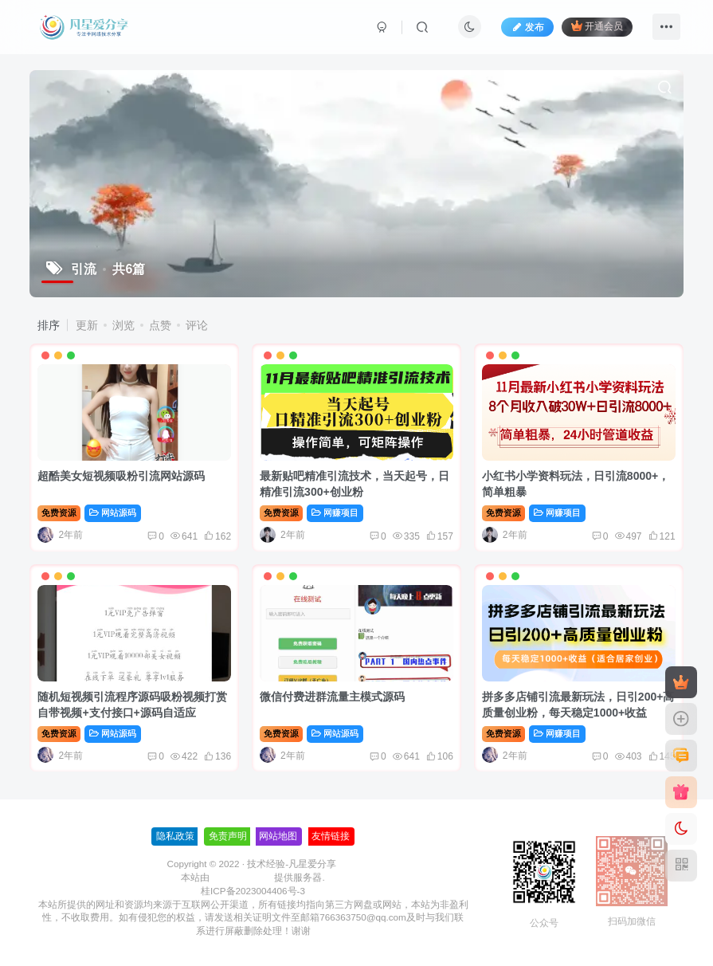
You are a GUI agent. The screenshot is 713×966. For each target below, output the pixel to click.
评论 (197, 325)
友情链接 (330, 836)
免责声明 (228, 836)
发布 (527, 27)
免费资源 (58, 512)
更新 (87, 325)
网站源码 (112, 512)
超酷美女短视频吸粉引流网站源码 (121, 475)
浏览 (123, 325)
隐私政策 (175, 836)
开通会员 (597, 26)
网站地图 (278, 836)
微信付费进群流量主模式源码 (332, 696)
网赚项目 (334, 512)
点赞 (160, 325)
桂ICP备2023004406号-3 (253, 891)
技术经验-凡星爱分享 (291, 863)
